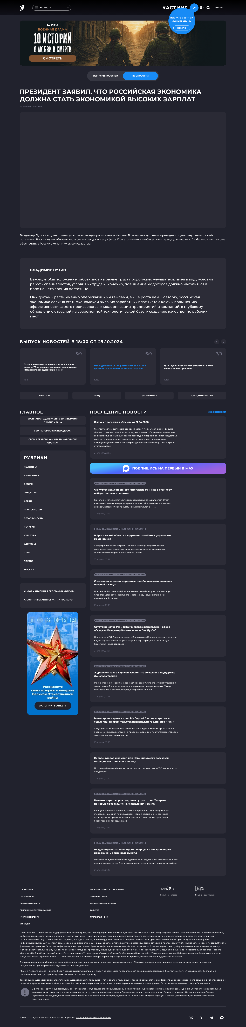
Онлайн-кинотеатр (30, 903)
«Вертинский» (141, 953)
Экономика (149, 395)
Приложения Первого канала (35, 910)
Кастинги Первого (29, 917)
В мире (28, 484)
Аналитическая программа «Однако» (48, 599)
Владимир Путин (202, 395)
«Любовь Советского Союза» (46, 953)
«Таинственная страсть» (163, 953)
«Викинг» (104, 953)
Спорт (28, 552)
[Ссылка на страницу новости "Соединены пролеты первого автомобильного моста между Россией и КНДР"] (158, 590)
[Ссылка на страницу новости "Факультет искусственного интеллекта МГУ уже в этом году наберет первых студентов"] (158, 498)
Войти (219, 8)
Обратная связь (98, 896)
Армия (28, 501)
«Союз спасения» (72, 953)
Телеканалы (203, 983)
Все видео (25, 924)
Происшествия (33, 509)
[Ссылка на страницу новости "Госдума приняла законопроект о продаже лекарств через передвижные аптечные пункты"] (158, 857)
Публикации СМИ (99, 917)
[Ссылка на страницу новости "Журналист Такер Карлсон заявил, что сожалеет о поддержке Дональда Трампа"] (158, 681)
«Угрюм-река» (90, 953)
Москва (29, 569)
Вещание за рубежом (205, 891)
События (94, 910)
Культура (30, 535)
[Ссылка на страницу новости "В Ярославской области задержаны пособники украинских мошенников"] (158, 544)
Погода (28, 561)
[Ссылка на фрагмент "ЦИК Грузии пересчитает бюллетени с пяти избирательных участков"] (193, 366)
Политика (44, 395)
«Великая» (127, 953)
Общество (30, 492)
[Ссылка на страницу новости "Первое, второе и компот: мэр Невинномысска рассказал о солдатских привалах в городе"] (158, 768)
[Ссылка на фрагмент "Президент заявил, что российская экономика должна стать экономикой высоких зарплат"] (123, 366)
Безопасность (33, 518)
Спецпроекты (27, 896)
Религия (29, 526)
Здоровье (30, 544)
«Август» (24, 953)
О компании (26, 889)
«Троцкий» (115, 953)
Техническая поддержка (103, 903)
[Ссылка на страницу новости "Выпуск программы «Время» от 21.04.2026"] (158, 437)
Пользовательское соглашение (107, 889)
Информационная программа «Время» (49, 591)
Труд (97, 395)
